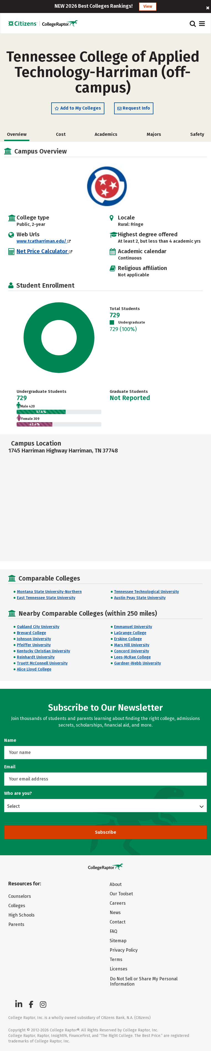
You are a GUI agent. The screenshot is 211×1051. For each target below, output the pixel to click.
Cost (61, 134)
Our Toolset (121, 893)
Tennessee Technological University (146, 591)
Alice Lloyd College (34, 669)
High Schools (21, 915)
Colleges (16, 905)
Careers (118, 903)
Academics (106, 134)
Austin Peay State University (140, 597)
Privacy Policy (124, 950)
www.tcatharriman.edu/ (44, 241)
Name (10, 740)
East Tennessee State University (46, 597)
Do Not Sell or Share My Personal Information (143, 981)
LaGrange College (130, 633)
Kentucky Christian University (43, 651)
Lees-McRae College (132, 657)
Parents (16, 924)
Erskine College (128, 639)
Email (10, 766)
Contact (117, 922)
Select (13, 806)
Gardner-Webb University (137, 663)
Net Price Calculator (44, 251)
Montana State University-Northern (49, 591)
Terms (116, 959)
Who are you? (18, 793)
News (115, 912)
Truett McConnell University (42, 663)
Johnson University (34, 639)
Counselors (19, 896)
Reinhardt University (36, 657)
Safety (197, 134)
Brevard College (31, 633)
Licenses (118, 968)
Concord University (131, 651)
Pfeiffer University (34, 645)
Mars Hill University (131, 645)
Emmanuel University (133, 626)
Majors (154, 134)
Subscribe (105, 832)
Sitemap (118, 940)
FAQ (113, 931)
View (147, 6)
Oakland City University (38, 626)
